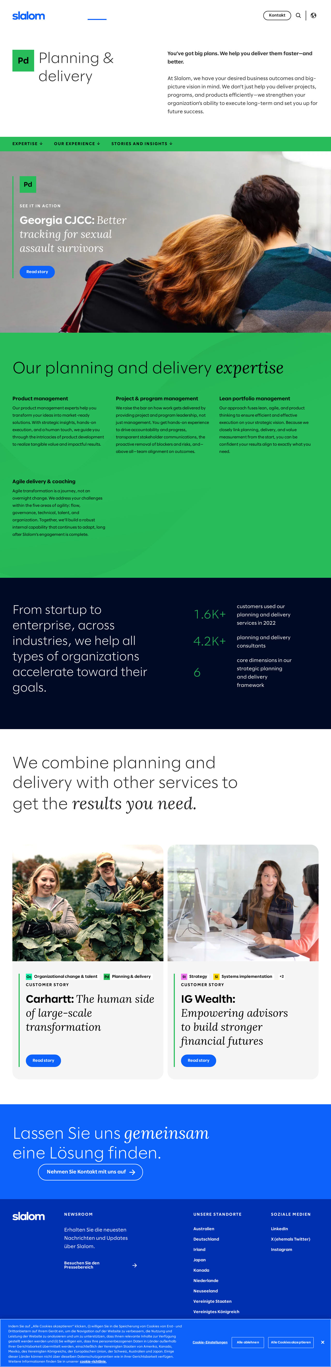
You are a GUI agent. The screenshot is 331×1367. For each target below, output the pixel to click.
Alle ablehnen (248, 1342)
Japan (199, 1260)
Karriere (191, 15)
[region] (165, 1343)
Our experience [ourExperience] (77, 144)
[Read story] (37, 272)
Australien (203, 1229)
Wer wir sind (160, 15)
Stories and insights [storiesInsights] (142, 144)
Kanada (201, 1270)
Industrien (126, 15)
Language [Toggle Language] (313, 15)
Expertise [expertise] (28, 144)
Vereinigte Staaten (212, 1302)
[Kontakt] (277, 15)
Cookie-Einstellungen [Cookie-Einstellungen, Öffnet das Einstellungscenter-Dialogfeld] (210, 1342)
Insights (218, 15)
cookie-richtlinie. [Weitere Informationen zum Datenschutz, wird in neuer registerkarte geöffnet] (93, 1361)
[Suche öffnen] (298, 15)
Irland (199, 1250)
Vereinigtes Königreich (216, 1312)
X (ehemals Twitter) (290, 1239)
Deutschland (206, 1239)
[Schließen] (322, 1342)
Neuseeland (205, 1291)
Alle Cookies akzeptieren (291, 1342)
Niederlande (206, 1281)
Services (97, 15)
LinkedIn (279, 1229)
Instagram (281, 1250)
